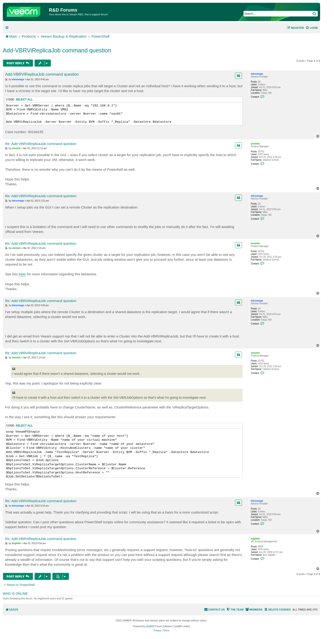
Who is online (15, 593)
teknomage (257, 74)
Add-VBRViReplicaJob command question (57, 50)
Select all (24, 99)
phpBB (149, 626)
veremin (255, 143)
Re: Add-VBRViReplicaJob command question (40, 144)
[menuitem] (311, 28)
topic (22, 274)
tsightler (255, 538)
